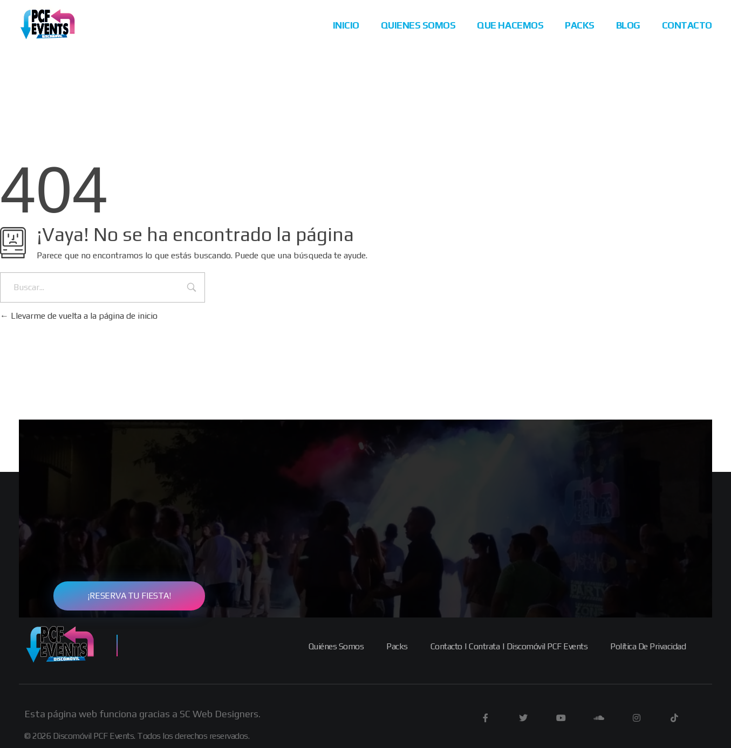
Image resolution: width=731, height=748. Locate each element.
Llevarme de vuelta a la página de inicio (79, 316)
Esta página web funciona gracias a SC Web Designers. (142, 713)
